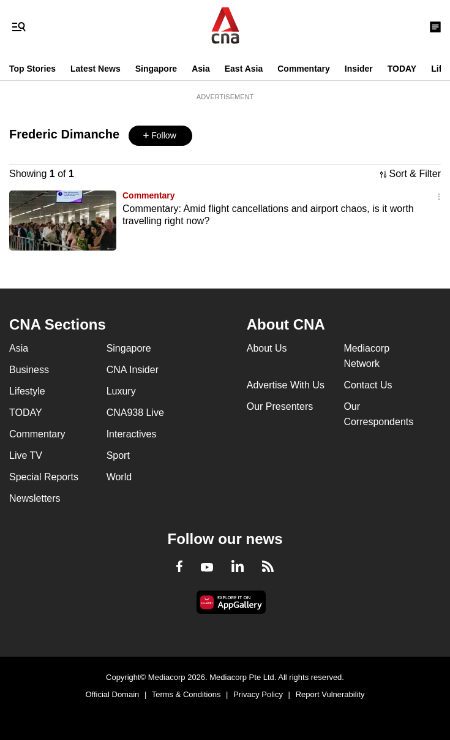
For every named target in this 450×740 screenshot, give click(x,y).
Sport (118, 455)
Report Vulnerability (330, 694)
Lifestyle (27, 391)
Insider (359, 69)
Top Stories (32, 69)
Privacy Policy (258, 694)
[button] (160, 136)
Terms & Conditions (186, 694)
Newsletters (35, 498)
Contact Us (367, 385)
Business (29, 369)
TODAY (402, 69)
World (119, 477)
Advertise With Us (285, 385)
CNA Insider (133, 369)
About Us (267, 348)
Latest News (95, 69)
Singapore (156, 69)
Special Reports (43, 477)
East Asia (244, 69)
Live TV (25, 455)
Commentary (303, 69)
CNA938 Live (135, 412)
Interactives (132, 434)
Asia (201, 69)
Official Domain (112, 694)
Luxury (121, 391)
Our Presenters (280, 406)
